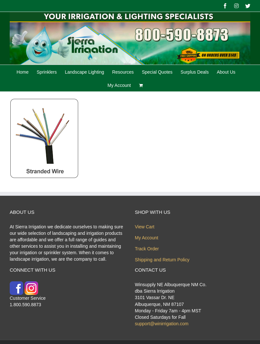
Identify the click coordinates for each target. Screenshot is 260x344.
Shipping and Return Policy (162, 259)
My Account (146, 237)
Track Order (147, 248)
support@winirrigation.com (162, 323)
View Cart (144, 226)
